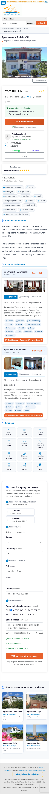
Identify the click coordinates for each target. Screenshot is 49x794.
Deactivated (7, 787)
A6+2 (29, 97)
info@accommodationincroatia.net (31, 770)
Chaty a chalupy (29, 785)
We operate (9, 779)
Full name (11, 566)
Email (9, 577)
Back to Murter (8, 178)
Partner (14, 787)
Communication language (22, 606)
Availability (24, 297)
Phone (13, 588)
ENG (9, 610)
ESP (37, 610)
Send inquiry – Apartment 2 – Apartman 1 (23, 415)
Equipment (11, 297)
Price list (36, 297)
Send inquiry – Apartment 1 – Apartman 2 (23, 340)
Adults (9, 537)
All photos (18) (40, 81)
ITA (30, 610)
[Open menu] (3, 3)
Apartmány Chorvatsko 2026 (29, 782)
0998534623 (11, 146)
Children (14, 548)
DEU (23, 610)
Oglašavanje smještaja (27, 774)
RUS (16, 614)
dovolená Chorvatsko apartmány (24, 779)
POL (30, 614)
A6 (24, 97)
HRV (23, 614)
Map (24, 156)
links (19, 787)
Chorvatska (15, 782)
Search (41, 23)
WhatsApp (15, 151)
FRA (9, 614)
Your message (17, 620)
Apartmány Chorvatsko (29, 787)
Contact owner (24, 121)
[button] (24, 169)
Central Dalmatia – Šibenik (11, 29)
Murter (26, 29)
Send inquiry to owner (24, 656)
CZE (16, 610)
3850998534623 (13, 143)
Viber (36, 151)
